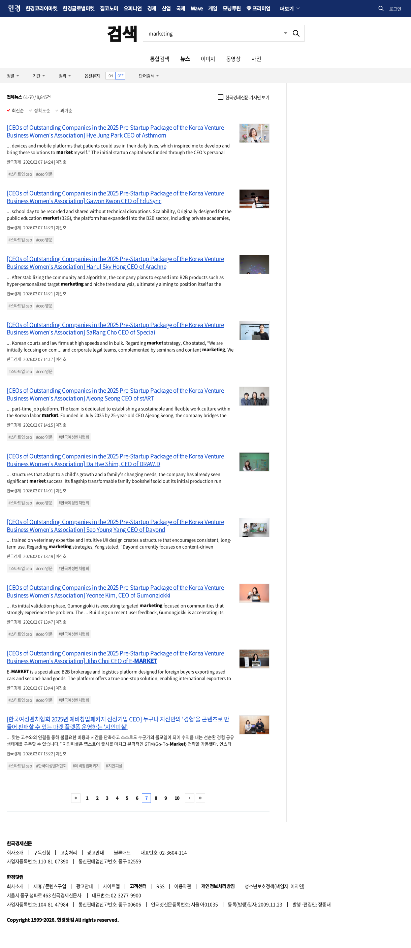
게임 (212, 8)
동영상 (233, 59)
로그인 (395, 8)
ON (110, 75)
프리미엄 (261, 8)
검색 (122, 33)
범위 (62, 75)
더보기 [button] (286, 8)
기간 (36, 75)
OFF (120, 75)
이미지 (208, 59)
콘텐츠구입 (55, 886)
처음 (76, 798)
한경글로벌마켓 (78, 8)
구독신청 (41, 852)
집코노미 (109, 8)
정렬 (10, 75)
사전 (256, 59)
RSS (160, 886)
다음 (189, 798)
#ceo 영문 (44, 174)
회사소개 (15, 852)
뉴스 (185, 59)
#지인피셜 (114, 766)
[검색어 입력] (215, 33)
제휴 (37, 886)
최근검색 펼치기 (280, 33)
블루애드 (122, 852)
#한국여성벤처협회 (74, 437)
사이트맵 (111, 886)
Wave (197, 8)
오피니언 (133, 8)
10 (177, 798)
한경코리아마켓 (41, 8)
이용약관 (182, 886)
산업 (166, 8)
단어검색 (146, 75)
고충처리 (68, 852)
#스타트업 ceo (20, 174)
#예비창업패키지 (86, 766)
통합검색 (159, 59)
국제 (180, 8)
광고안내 (95, 852)
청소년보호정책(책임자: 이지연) (274, 886)
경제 (151, 8)
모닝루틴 (232, 8)
